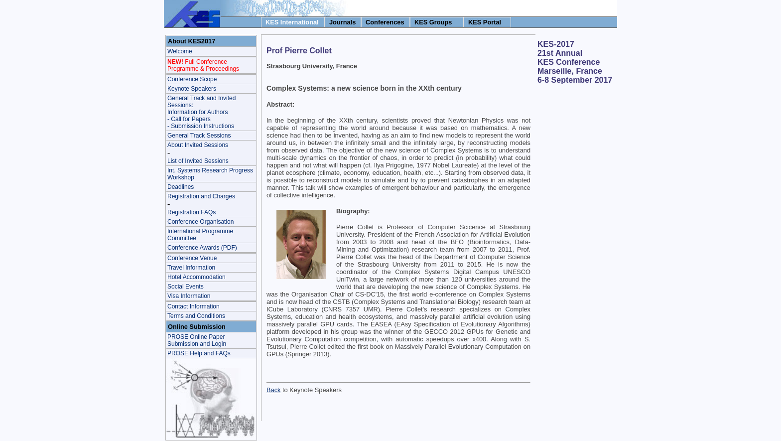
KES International (292, 22)
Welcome (179, 51)
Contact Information (193, 306)
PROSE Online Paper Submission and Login (196, 340)
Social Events (185, 286)
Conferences (385, 22)
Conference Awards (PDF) (202, 247)
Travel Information (191, 267)
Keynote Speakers (191, 88)
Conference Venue (192, 258)
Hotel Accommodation (196, 277)
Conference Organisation (200, 221)
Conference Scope (192, 79)
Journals (342, 22)
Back (273, 390)
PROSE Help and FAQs (199, 353)
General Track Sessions (199, 135)
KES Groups (433, 22)
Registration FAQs (191, 212)
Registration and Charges (201, 196)
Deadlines (180, 186)
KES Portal (484, 22)
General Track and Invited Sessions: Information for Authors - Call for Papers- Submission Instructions (201, 112)
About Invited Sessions (197, 145)
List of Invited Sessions (198, 160)
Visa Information (189, 296)
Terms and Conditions (196, 315)
